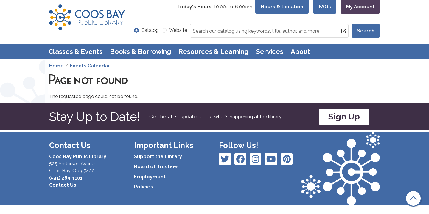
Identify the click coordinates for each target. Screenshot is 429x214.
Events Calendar (90, 66)
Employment (150, 177)
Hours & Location (282, 7)
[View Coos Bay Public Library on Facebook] (225, 159)
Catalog (150, 30)
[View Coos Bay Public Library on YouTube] (287, 159)
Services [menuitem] (269, 51)
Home (56, 66)
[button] (214, 6)
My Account (360, 7)
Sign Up (344, 117)
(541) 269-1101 (66, 178)
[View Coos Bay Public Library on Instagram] (240, 159)
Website (178, 30)
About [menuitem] (300, 51)
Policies (143, 187)
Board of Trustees (156, 166)
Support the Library (158, 156)
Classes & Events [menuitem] (75, 51)
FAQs (325, 7)
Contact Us (62, 185)
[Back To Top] (413, 198)
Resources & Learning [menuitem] (213, 51)
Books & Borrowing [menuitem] (140, 51)
